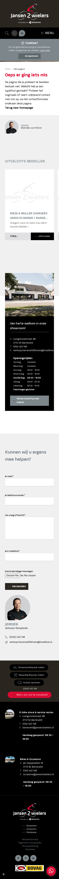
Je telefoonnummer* (15, 495)
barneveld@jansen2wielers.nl (38, 727)
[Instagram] (26, 858)
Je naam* (9, 476)
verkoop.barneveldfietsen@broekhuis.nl (34, 350)
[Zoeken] (7, 33)
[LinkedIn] (33, 858)
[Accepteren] (29, 56)
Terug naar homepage (19, 107)
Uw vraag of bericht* (15, 515)
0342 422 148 (20, 346)
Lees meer (45, 50)
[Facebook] (18, 858)
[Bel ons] (14, 33)
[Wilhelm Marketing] (3, 874)
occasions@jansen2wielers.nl (38, 774)
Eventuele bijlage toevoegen (19, 571)
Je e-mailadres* (12, 551)
